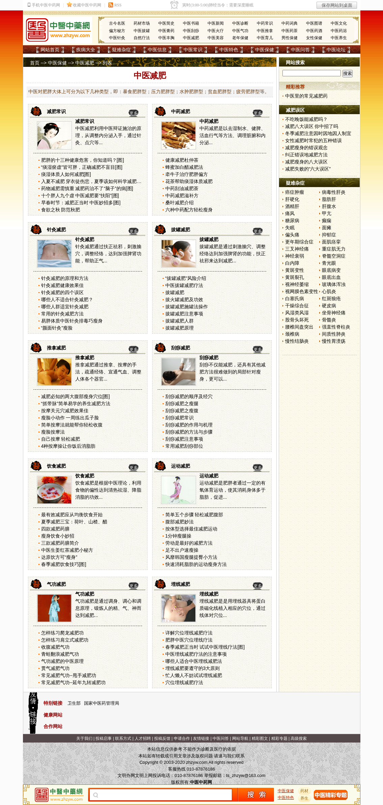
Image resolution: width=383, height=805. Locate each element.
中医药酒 (314, 30)
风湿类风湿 (297, 312)
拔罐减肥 (180, 229)
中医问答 (300, 49)
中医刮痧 (191, 30)
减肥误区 (295, 110)
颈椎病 (292, 334)
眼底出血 (331, 277)
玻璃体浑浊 (334, 284)
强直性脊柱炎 (336, 327)
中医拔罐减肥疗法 (184, 285)
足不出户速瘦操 (181, 550)
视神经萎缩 (297, 284)
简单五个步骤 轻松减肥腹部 (194, 514)
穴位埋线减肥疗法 (184, 682)
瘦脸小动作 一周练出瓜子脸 (70, 417)
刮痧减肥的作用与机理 (189, 424)
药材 (304, 790)
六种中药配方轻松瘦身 (189, 209)
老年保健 (240, 37)
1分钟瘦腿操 (178, 536)
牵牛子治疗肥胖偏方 (186, 174)
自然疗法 (142, 37)
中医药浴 (339, 30)
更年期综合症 (299, 241)
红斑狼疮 (331, 298)
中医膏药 (166, 30)
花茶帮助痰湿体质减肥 (189, 181)
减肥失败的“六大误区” (308, 169)
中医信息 (157, 49)
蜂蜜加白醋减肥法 (184, 167)
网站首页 (49, 49)
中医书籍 (191, 23)
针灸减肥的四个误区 (62, 292)
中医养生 (339, 37)
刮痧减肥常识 (179, 417)
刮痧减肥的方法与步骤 (189, 432)
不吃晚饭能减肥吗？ (306, 119)
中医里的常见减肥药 (306, 96)
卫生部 (74, 703)
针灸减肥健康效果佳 (62, 285)
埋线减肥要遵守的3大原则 (192, 668)
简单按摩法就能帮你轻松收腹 (72, 424)
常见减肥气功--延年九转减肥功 (73, 682)
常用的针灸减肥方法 (62, 313)
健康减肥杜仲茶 (181, 160)
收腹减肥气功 (55, 647)
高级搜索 (299, 738)
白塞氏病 (294, 298)
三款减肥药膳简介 (60, 543)
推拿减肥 (56, 347)
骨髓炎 (329, 319)
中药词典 (289, 23)
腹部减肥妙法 (179, 521)
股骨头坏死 (297, 319)
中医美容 (216, 37)
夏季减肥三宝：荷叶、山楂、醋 (74, 521)
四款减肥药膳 (55, 528)
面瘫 (326, 227)
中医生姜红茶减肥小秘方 (67, 550)
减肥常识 (56, 111)
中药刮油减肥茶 (181, 188)
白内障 (292, 263)
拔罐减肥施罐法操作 (186, 306)
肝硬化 (292, 199)
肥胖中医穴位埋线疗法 (189, 640)
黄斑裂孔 (294, 277)
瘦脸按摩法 (53, 432)
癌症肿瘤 (294, 192)
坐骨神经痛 (334, 312)
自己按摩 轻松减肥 (60, 439)
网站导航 (240, 738)
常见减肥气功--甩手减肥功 (68, 675)
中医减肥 (191, 37)
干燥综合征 (297, 305)
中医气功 (240, 30)
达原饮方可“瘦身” (59, 557)
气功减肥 (56, 584)
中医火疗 (216, 30)
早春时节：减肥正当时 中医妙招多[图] (81, 202)
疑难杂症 (121, 49)
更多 (134, 113)
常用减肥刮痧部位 (184, 446)
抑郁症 (329, 234)
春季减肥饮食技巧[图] (63, 564)
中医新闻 (216, 23)
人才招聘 (143, 738)
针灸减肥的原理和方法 (64, 278)
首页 (34, 63)
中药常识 (265, 23)
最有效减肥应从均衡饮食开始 (72, 514)
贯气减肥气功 (55, 668)
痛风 (290, 213)
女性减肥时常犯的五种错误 (313, 140)
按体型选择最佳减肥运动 (191, 528)
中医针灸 (117, 37)
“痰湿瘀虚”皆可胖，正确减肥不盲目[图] (81, 167)
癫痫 (326, 220)
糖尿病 (292, 220)
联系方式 (123, 738)
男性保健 (289, 37)
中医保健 (264, 49)
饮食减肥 (56, 466)
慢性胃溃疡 (334, 341)
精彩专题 (279, 738)
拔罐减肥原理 (179, 328)
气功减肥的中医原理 (62, 661)
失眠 (290, 227)
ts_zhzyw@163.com (246, 775)
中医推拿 (265, 30)
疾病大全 (85, 49)
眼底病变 (331, 270)
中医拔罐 (142, 30)
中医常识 (193, 49)
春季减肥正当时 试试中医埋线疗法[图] (205, 647)
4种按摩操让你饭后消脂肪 (68, 446)
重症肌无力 (334, 249)
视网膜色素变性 (301, 291)
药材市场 (142, 23)
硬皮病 (329, 305)
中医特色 (228, 49)
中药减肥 (180, 111)
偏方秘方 (117, 30)
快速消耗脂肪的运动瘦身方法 (196, 564)
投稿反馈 (162, 738)
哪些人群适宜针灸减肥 (64, 306)
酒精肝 (292, 206)
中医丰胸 (166, 37)
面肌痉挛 (331, 241)
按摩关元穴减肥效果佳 (64, 410)
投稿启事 (103, 738)
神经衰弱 (294, 256)
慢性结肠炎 (297, 341)
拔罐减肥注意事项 (184, 313)
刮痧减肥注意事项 (184, 439)
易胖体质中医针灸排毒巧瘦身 (72, 320)
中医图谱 (314, 23)
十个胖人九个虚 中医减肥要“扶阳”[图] (80, 195)
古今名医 (117, 23)
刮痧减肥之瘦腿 (181, 403)
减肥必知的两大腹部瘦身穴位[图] (75, 396)
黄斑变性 (294, 270)
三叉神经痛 (297, 249)
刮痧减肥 (180, 347)
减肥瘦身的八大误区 (306, 161)
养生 (304, 798)
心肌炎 (329, 291)
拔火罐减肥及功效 (184, 299)
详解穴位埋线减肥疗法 (189, 632)
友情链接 (201, 738)
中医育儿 (265, 37)
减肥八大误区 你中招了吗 (311, 126)
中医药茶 (289, 30)
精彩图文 (260, 738)
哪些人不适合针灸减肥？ (67, 299)
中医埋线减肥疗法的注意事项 (196, 654)
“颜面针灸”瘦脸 (57, 328)
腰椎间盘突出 (299, 327)
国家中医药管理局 (101, 703)
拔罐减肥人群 (179, 320)
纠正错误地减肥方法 (306, 154)
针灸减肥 (56, 229)
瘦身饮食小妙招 (57, 536)
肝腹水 (329, 206)
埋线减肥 (180, 584)
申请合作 (182, 738)
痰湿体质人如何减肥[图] (66, 174)
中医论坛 (336, 49)
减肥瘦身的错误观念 (306, 147)
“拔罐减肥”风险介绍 (185, 278)
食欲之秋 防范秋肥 (60, 209)
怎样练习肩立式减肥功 (64, 640)
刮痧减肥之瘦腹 (181, 410)
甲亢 (326, 213)
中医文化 (339, 23)
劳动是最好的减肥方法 (189, 543)
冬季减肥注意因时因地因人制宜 (318, 133)
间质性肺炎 (334, 334)
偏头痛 (292, 234)
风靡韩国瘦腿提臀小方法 (191, 557)
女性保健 (314, 37)
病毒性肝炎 (334, 192)
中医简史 (166, 23)
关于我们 (84, 738)
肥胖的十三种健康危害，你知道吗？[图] (82, 160)
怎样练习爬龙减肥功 (62, 632)
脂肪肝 (329, 199)
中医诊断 (240, 23)
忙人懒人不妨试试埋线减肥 (193, 675)
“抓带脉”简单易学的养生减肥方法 (75, 403)
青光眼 (329, 263)
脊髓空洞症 (334, 256)
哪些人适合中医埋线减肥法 (193, 661)
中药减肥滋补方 (181, 195)
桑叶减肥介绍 (179, 202)
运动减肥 (180, 466)
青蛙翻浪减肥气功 (60, 654)
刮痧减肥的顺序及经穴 (189, 396)
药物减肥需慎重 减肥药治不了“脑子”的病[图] (87, 188)
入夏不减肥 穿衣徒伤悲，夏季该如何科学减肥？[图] (95, 181)
